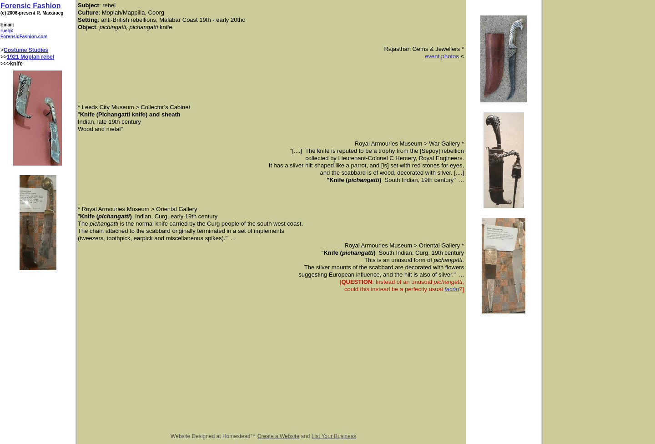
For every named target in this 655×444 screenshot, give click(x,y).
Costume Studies (26, 50)
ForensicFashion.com (23, 36)
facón (451, 289)
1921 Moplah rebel (30, 57)
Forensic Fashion (30, 6)
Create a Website (278, 436)
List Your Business (334, 436)
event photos (441, 56)
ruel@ (6, 30)
